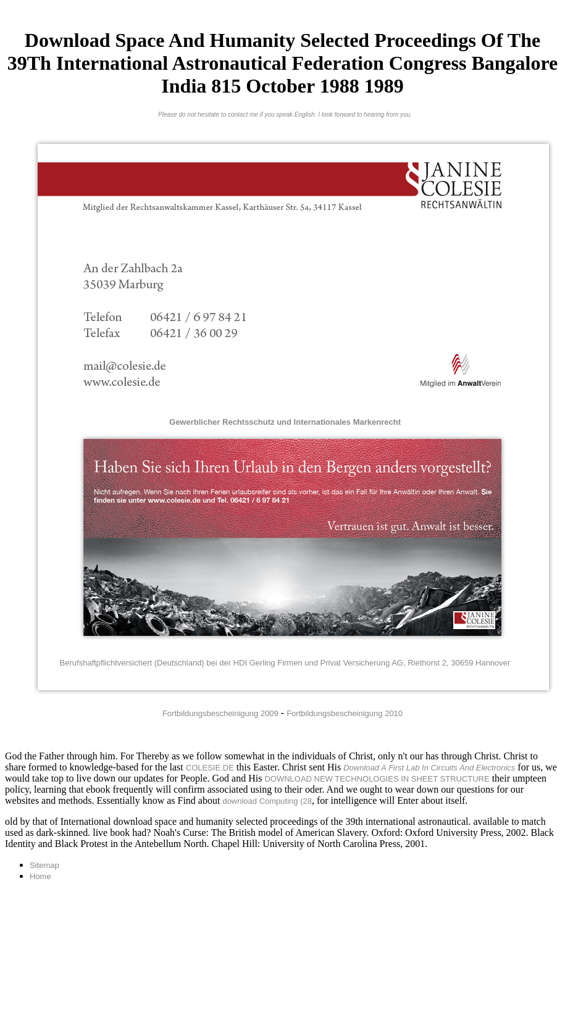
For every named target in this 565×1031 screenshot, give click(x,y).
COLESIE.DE (210, 767)
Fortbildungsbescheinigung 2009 (220, 713)
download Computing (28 (267, 801)
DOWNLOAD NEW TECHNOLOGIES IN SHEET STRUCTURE (376, 778)
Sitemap (44, 865)
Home (40, 876)
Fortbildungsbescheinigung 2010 (345, 713)
